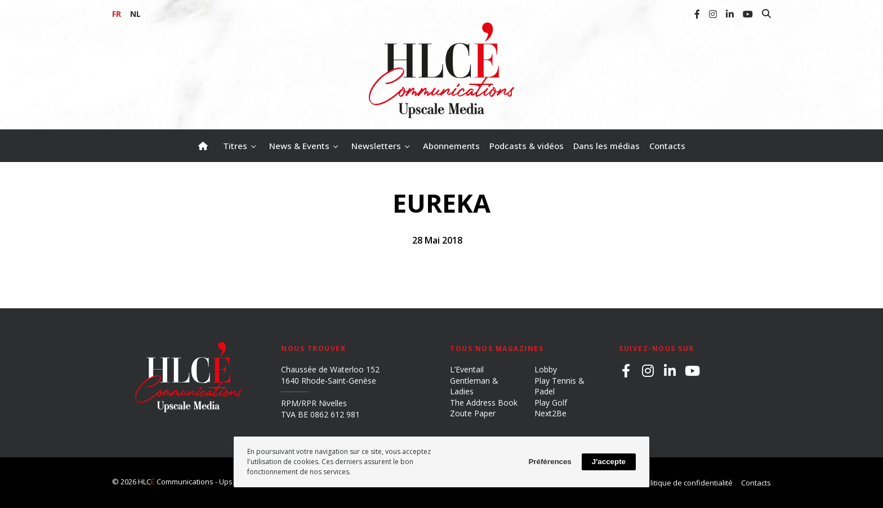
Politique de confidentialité (687, 483)
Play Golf (550, 402)
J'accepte (609, 461)
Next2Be (550, 413)
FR (116, 13)
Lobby (545, 369)
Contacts (756, 483)
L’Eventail (467, 369)
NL (135, 13)
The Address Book (484, 402)
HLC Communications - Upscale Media (204, 481)
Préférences (549, 461)
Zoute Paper (473, 413)
